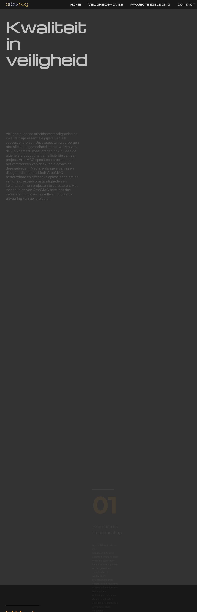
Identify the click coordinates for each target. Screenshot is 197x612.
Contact (186, 4)
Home (75, 4)
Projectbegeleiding (150, 4)
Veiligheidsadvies (105, 4)
